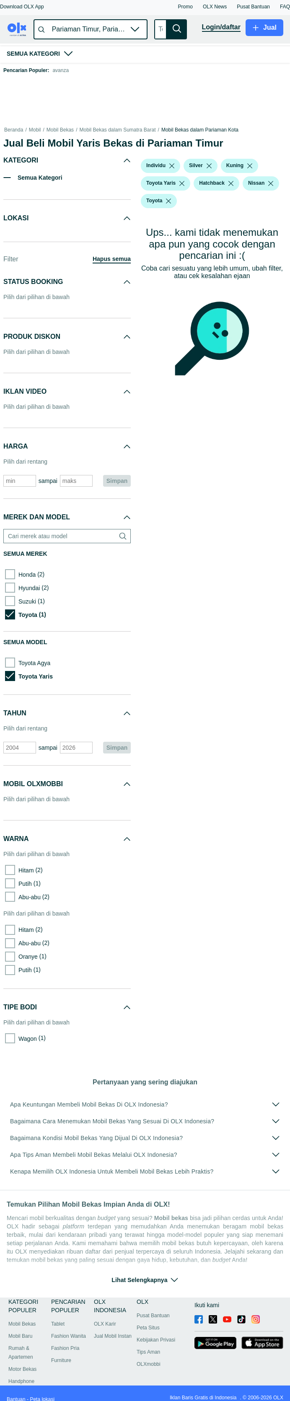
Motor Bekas (22, 1369)
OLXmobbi (149, 1364)
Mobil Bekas (60, 130)
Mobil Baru (20, 1336)
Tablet (58, 1324)
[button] (22, 6)
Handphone (21, 1381)
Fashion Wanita (68, 1336)
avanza (60, 70)
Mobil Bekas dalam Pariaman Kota (199, 130)
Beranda (13, 130)
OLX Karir (105, 1324)
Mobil (35, 130)
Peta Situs (148, 1328)
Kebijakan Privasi (156, 1340)
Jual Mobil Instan (113, 1336)
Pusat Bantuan (153, 1315)
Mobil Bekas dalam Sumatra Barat (117, 130)
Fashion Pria (65, 1348)
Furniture (61, 1360)
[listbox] (172, 166)
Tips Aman (148, 1352)
